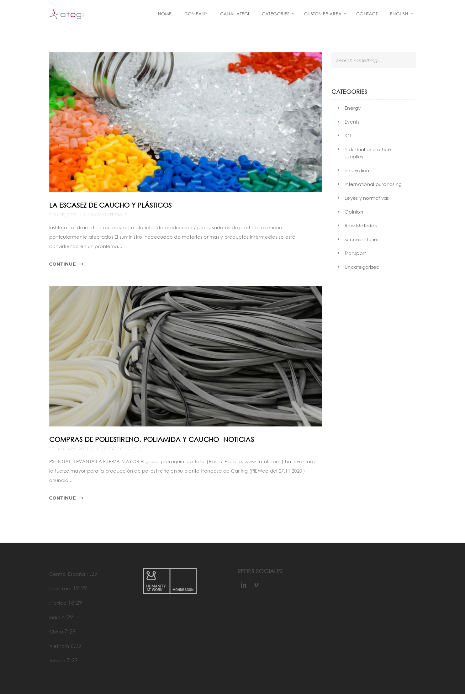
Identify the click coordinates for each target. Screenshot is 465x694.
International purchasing (373, 184)
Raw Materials (109, 214)
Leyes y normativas (367, 198)
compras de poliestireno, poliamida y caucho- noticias (151, 439)
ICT (348, 135)
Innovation (357, 170)
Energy (353, 108)
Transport (355, 253)
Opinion (354, 212)
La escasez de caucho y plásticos (110, 205)
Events (352, 121)
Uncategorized (362, 267)
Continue (62, 264)
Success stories (362, 239)
